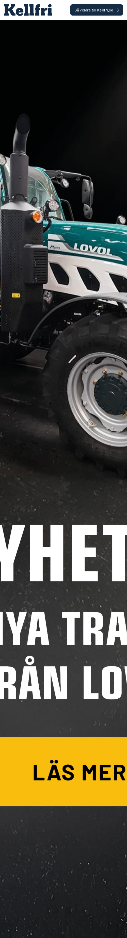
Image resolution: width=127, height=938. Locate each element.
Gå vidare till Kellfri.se (96, 9)
